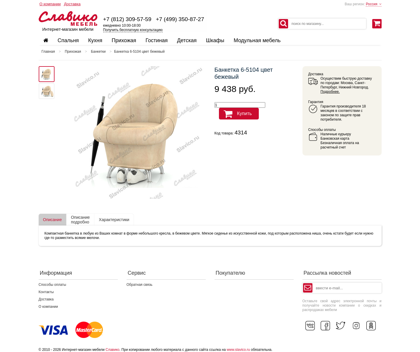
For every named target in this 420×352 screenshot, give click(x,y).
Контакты (46, 292)
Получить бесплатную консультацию (133, 30)
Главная (48, 51)
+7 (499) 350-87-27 (180, 19)
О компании (50, 4)
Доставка (72, 4)
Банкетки (98, 51)
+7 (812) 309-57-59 (127, 19)
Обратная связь (139, 285)
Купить (235, 114)
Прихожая (73, 51)
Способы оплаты (52, 285)
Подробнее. (330, 92)
